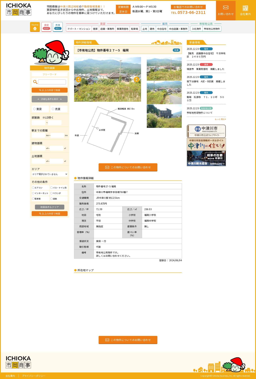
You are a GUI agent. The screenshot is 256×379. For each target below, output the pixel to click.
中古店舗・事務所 (178, 28)
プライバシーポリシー (34, 375)
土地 (145, 28)
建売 (152, 28)
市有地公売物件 (212, 28)
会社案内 (10, 375)
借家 (95, 28)
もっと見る (220, 119)
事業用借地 (122, 28)
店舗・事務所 (107, 28)
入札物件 (196, 28)
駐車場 (134, 28)
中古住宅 (161, 28)
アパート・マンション (78, 28)
